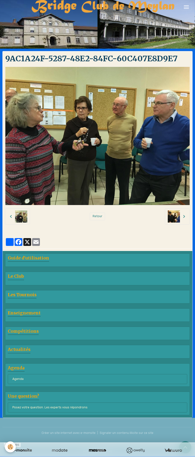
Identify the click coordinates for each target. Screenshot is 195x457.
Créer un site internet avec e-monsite (69, 433)
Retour (97, 216)
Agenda (18, 379)
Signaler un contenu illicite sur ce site (126, 433)
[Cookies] (10, 446)
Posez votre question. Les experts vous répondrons (50, 407)
